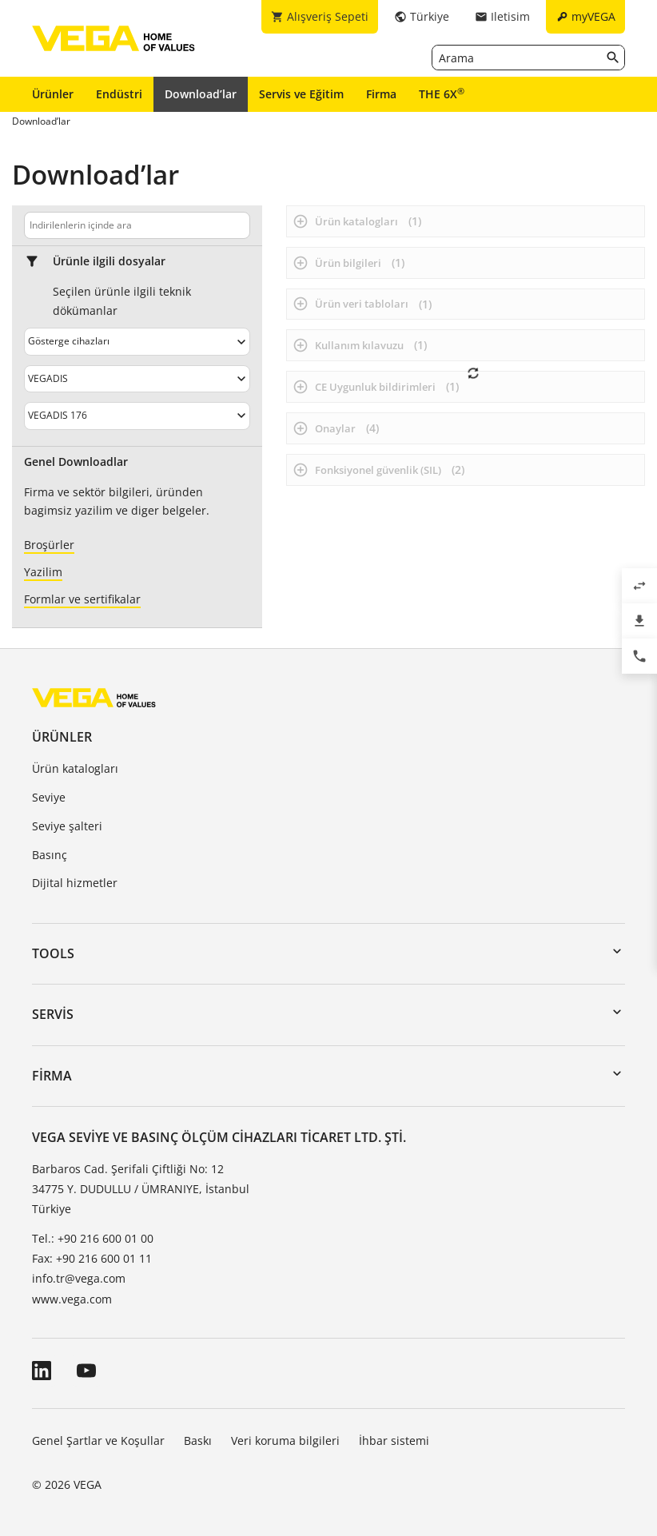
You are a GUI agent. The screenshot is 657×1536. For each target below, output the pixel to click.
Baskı (198, 1440)
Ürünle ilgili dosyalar (109, 261)
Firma (381, 93)
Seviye (49, 797)
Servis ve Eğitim (301, 93)
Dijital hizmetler (74, 882)
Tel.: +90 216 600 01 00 (92, 1238)
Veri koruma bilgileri (285, 1440)
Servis (53, 1014)
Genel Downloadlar (76, 462)
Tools (53, 953)
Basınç (49, 854)
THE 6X (441, 93)
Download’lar (201, 93)
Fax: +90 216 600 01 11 (92, 1258)
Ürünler (53, 93)
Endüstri (119, 93)
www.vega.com (72, 1299)
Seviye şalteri (67, 826)
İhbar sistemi (394, 1440)
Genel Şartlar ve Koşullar (98, 1440)
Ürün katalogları (75, 768)
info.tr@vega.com (78, 1278)
